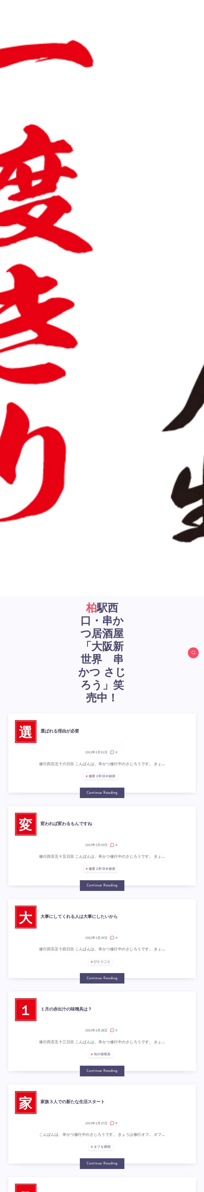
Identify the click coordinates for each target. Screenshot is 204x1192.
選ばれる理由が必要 (59, 731)
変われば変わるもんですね (66, 824)
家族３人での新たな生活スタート (72, 1102)
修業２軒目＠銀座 (102, 776)
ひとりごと (102, 961)
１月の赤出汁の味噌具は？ (66, 1009)
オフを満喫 (102, 1147)
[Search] (193, 652)
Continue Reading (102, 793)
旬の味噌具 (102, 1054)
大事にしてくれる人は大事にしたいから (79, 917)
